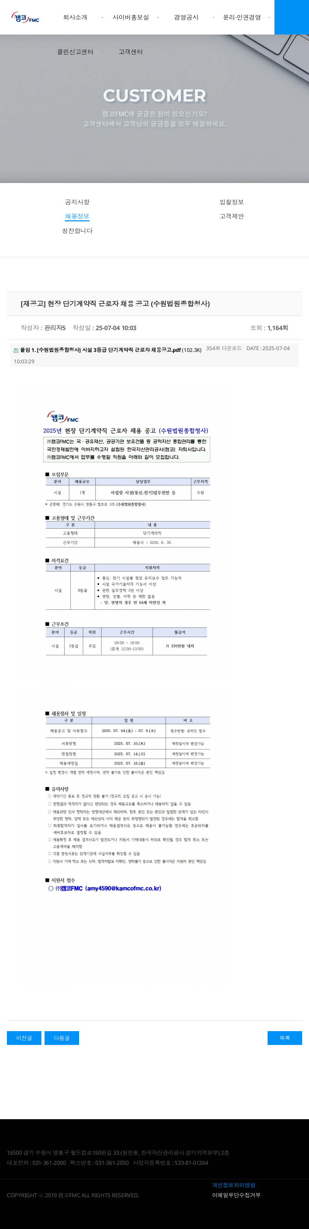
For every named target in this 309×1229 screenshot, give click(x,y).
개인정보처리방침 (233, 1185)
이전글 (24, 1038)
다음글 (62, 1038)
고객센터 (130, 52)
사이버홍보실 (131, 17)
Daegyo (25, 17)
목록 (284, 1038)
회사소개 (75, 17)
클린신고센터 (75, 52)
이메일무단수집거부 (236, 1195)
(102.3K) (108, 349)
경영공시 (186, 17)
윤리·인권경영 (242, 17)
